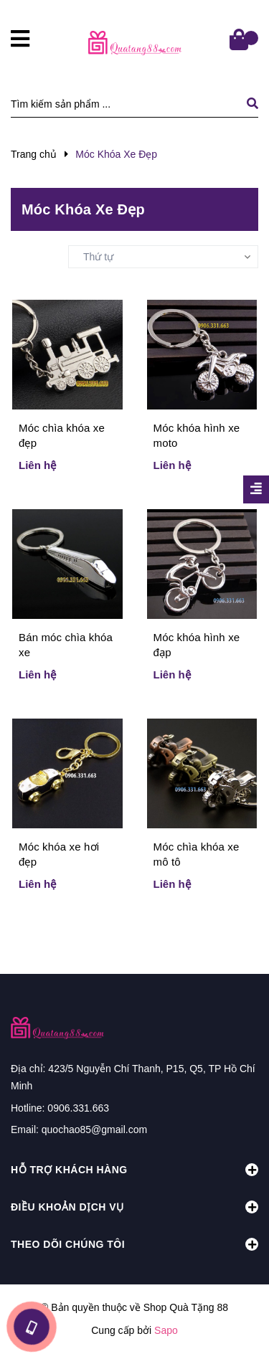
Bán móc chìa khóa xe (66, 644)
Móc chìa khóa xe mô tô (197, 854)
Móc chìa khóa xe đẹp (62, 435)
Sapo (166, 1330)
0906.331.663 (78, 1108)
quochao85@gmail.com (94, 1129)
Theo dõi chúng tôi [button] (134, 1244)
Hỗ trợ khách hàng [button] (134, 1169)
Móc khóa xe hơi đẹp (59, 854)
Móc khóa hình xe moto (197, 435)
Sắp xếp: (31, 255)
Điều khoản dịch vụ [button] (134, 1207)
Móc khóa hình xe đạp (197, 644)
